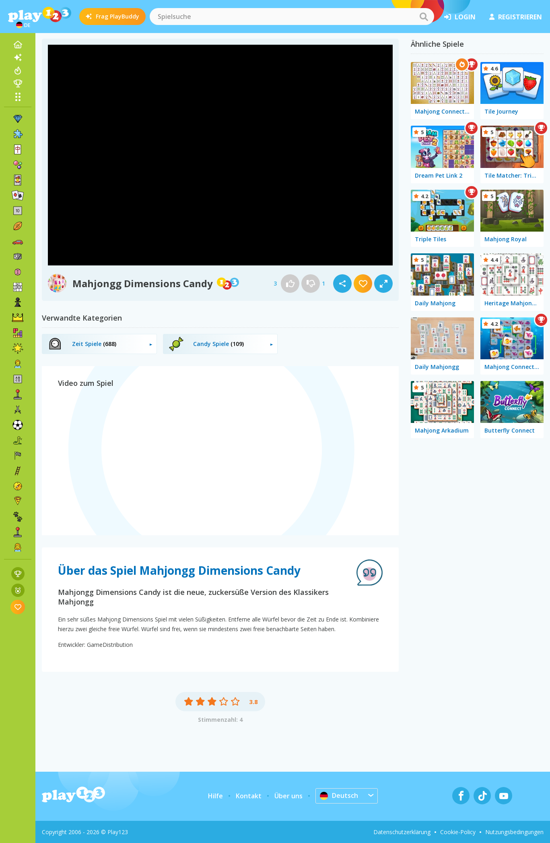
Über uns (288, 795)
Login (460, 16)
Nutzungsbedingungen (514, 832)
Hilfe (215, 795)
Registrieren (515, 16)
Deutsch (339, 795)
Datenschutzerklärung (402, 832)
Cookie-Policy (458, 832)
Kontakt (249, 795)
